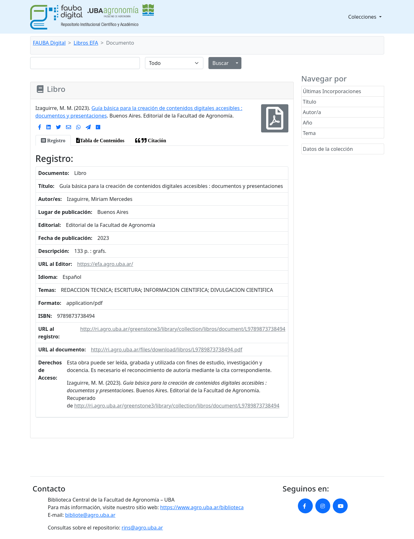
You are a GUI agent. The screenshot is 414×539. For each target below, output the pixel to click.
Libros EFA (86, 42)
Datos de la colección (328, 148)
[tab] (53, 140)
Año (307, 122)
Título (310, 101)
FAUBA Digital (49, 42)
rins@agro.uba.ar (142, 527)
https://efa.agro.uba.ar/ (105, 263)
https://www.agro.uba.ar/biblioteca (202, 507)
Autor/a (312, 112)
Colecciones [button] (363, 16)
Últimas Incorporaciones (332, 91)
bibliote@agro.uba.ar (90, 514)
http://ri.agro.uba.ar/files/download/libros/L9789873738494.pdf (166, 349)
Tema (309, 133)
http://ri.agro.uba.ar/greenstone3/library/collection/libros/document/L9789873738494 (183, 328)
